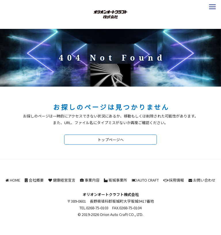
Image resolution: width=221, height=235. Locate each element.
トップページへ (111, 139)
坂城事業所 (117, 180)
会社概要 (36, 180)
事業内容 (92, 180)
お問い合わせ (204, 180)
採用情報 (176, 180)
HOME (15, 180)
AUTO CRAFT (148, 180)
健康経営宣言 (64, 180)
